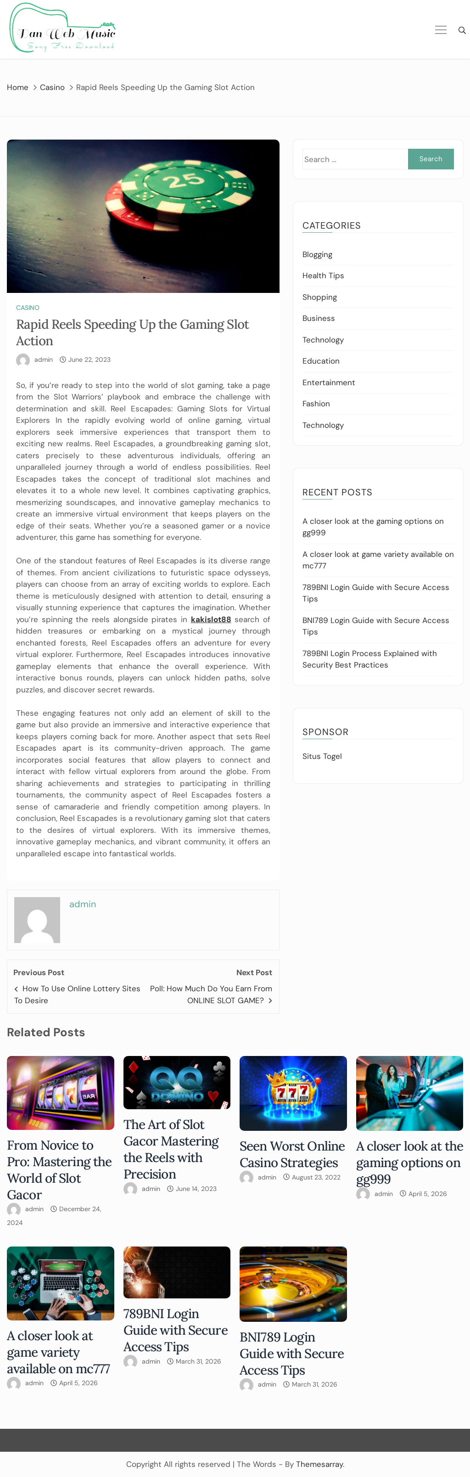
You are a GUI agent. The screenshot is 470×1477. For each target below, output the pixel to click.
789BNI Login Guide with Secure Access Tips (175, 1330)
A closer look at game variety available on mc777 (58, 1352)
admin (43, 359)
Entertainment (328, 382)
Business (318, 318)
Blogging (317, 254)
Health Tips (323, 275)
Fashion (316, 404)
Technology (323, 340)
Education (321, 361)
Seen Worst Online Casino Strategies (292, 1154)
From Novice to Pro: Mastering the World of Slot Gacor (59, 1170)
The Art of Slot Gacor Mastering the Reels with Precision (171, 1149)
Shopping (319, 297)
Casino (27, 307)
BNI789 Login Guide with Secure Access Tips (292, 1353)
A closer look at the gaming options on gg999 (410, 1162)
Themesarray (319, 1464)
